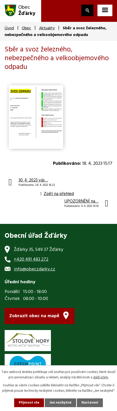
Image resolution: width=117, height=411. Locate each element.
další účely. (101, 377)
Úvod (9, 28)
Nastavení (90, 402)
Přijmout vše (29, 402)
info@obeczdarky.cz (34, 269)
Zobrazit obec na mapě (34, 316)
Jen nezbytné (60, 402)
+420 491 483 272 (31, 259)
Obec (26, 28)
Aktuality (47, 28)
